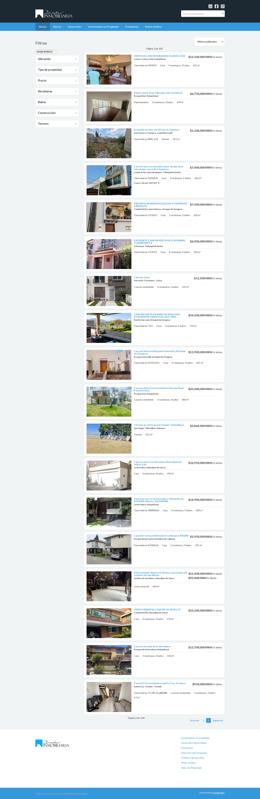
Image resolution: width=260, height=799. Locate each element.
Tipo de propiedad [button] (57, 69)
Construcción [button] (57, 113)
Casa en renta (141, 277)
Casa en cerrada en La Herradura (152, 646)
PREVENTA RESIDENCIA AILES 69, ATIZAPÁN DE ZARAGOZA (160, 204)
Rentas (57, 26)
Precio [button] (57, 80)
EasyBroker (219, 792)
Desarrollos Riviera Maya (194, 742)
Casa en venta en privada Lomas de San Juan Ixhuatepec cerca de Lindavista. (158, 167)
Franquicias (131, 26)
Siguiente (218, 720)
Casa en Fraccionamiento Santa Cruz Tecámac (159, 683)
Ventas (43, 26)
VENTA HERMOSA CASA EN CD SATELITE (157, 609)
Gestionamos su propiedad (195, 737)
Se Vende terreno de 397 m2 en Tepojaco (156, 129)
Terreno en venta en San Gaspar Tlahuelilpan (159, 424)
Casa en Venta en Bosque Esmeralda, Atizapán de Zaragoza (159, 352)
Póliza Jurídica (153, 26)
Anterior (195, 720)
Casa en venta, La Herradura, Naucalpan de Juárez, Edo (158, 463)
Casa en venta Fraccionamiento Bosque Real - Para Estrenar (159, 389)
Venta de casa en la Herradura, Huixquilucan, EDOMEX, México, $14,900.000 (159, 500)
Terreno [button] (57, 123)
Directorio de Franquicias (194, 752)
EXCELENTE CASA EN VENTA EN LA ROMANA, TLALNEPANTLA (160, 241)
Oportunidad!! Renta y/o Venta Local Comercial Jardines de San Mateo (160, 574)
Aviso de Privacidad (191, 767)
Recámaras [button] (57, 91)
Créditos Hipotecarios (192, 757)
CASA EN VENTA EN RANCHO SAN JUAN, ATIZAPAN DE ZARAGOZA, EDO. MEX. (157, 315)
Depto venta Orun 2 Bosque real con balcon (158, 92)
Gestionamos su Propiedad (103, 26)
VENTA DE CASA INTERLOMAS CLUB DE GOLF (160, 55)
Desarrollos (74, 26)
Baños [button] (57, 102)
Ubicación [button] (57, 59)
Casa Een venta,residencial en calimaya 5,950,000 (161, 535)
